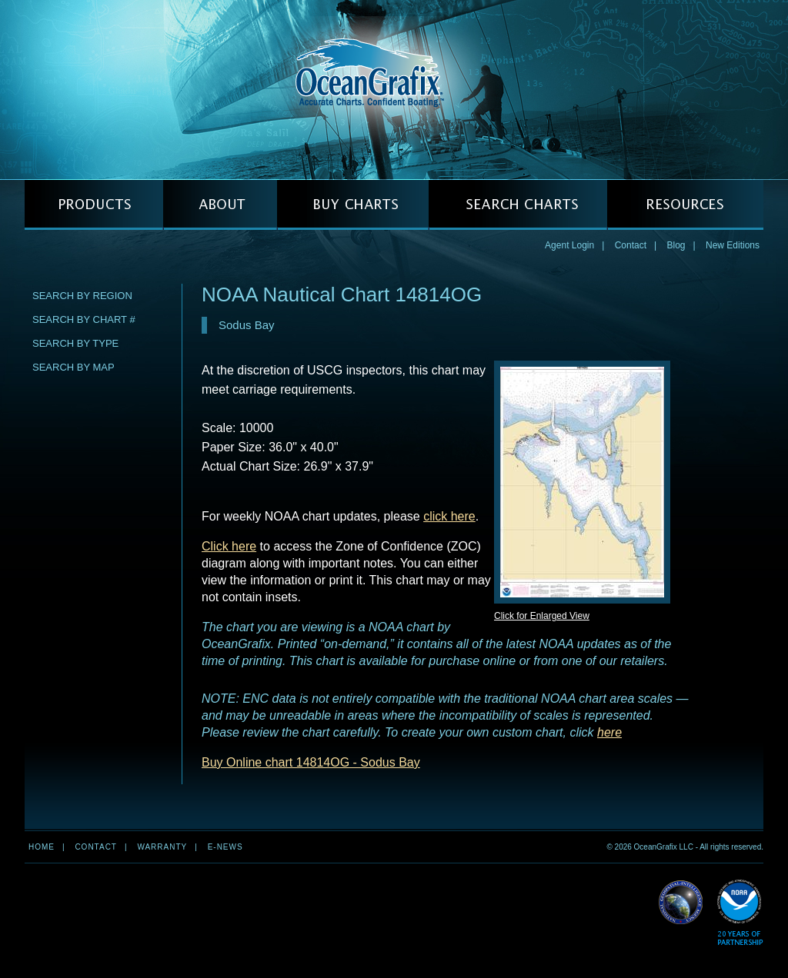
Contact (630, 245)
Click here (229, 546)
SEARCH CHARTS (518, 205)
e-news (225, 847)
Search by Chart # (83, 319)
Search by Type (75, 343)
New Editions (733, 245)
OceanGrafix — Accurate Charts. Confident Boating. (394, 89)
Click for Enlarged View (541, 615)
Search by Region (82, 295)
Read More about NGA (681, 902)
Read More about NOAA (739, 913)
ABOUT (220, 205)
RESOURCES (685, 205)
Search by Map (73, 367)
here (609, 732)
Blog (675, 245)
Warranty (162, 847)
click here (449, 516)
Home (41, 847)
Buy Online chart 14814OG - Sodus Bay (311, 762)
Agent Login (569, 245)
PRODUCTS (94, 205)
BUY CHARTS (353, 205)
